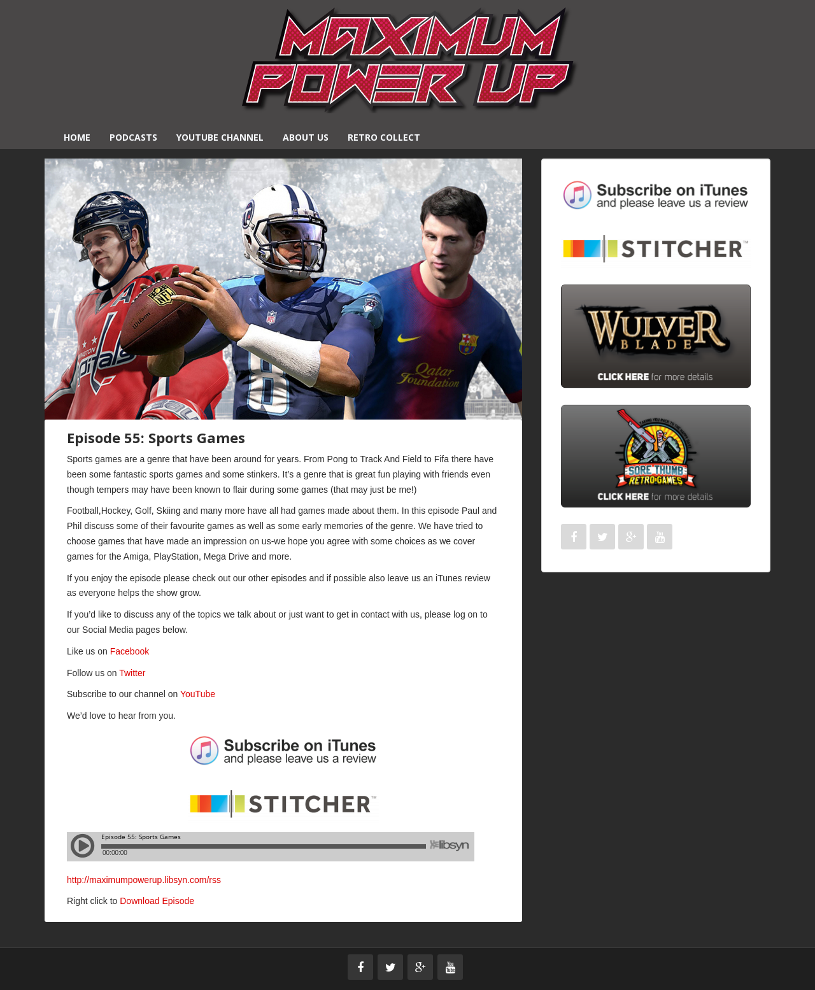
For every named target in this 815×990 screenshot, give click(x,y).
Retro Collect (384, 137)
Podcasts (133, 137)
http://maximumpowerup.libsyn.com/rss (144, 880)
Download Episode (157, 901)
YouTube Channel (220, 137)
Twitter (132, 673)
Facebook (129, 651)
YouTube (197, 694)
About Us (306, 137)
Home (77, 137)
